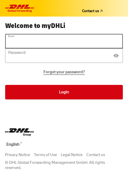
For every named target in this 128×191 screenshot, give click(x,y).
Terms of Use (45, 154)
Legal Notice (71, 154)
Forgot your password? (64, 72)
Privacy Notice (17, 154)
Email (11, 36)
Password (17, 52)
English (12, 144)
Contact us (92, 11)
